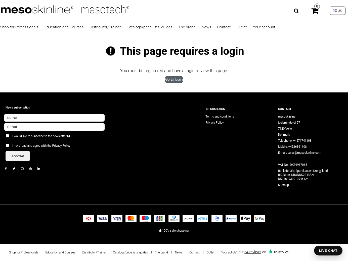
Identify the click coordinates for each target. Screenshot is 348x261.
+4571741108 (302, 140)
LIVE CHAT (328, 250)
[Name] (54, 117)
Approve (18, 156)
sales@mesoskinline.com (304, 152)
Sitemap (283, 185)
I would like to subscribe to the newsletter (59, 135)
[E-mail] (54, 126)
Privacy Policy (61, 145)
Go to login (174, 79)
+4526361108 (297, 146)
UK (337, 11)
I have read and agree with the (41, 145)
